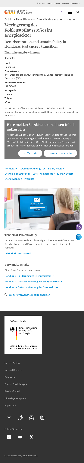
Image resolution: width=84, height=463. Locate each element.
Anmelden (75, 3)
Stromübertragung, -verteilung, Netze (40, 168)
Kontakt (65, 3)
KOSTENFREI (42, 142)
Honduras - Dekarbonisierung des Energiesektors (32, 281)
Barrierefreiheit (12, 391)
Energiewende (12, 178)
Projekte (29, 178)
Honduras (10, 168)
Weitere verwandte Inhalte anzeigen (30, 294)
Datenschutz (11, 377)
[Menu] (70, 12)
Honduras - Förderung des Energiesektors (28, 275)
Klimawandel (64, 173)
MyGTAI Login (30, 153)
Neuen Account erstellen (60, 153)
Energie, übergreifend (16, 173)
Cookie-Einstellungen (15, 384)
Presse (57, 3)
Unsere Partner (12, 363)
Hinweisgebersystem (15, 398)
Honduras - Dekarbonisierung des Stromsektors (31, 287)
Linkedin (8, 437)
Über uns (41, 3)
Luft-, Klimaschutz (43, 173)
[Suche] (78, 13)
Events (49, 3)
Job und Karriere (13, 370)
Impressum (10, 405)
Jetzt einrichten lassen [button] (17, 253)
